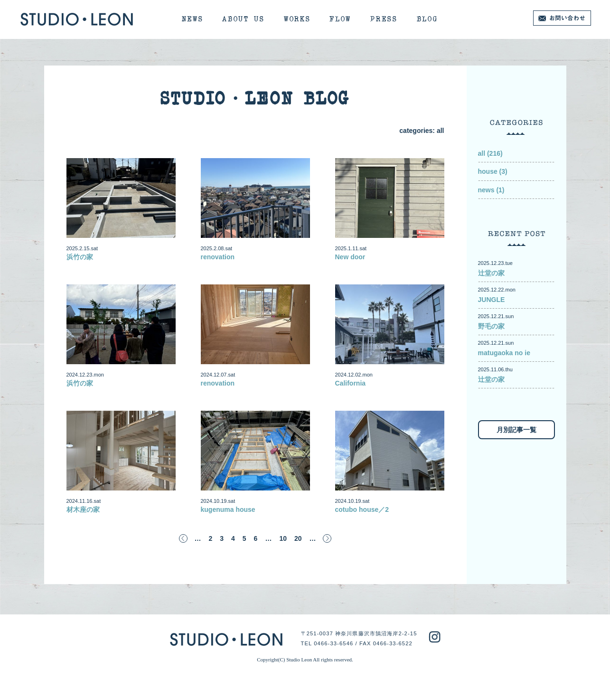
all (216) (490, 153)
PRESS (384, 19)
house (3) (492, 171)
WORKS (297, 19)
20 (298, 538)
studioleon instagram (435, 637)
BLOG (427, 19)
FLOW (340, 19)
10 (283, 538)
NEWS (193, 19)
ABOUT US (243, 19)
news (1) (491, 190)
